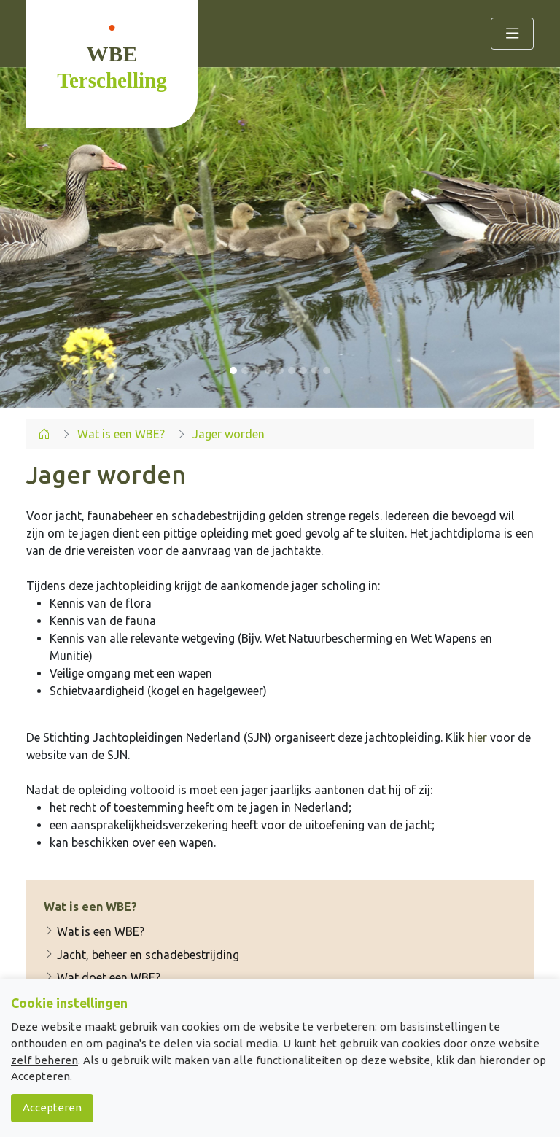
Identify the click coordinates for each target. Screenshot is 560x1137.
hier (477, 737)
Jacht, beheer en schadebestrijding (141, 955)
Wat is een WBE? (94, 931)
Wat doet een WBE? (102, 977)
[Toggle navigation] (512, 34)
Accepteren (52, 1107)
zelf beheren (44, 1060)
